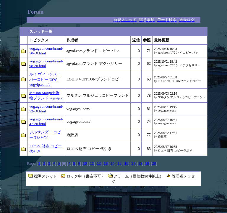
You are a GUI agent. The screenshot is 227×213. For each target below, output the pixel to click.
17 (133, 164)
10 (85, 164)
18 (140, 164)
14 (112, 164)
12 (98, 164)
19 (147, 164)
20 (154, 164)
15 (119, 164)
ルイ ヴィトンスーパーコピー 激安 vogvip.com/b (45, 79)
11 (92, 164)
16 (126, 164)
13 (106, 164)
